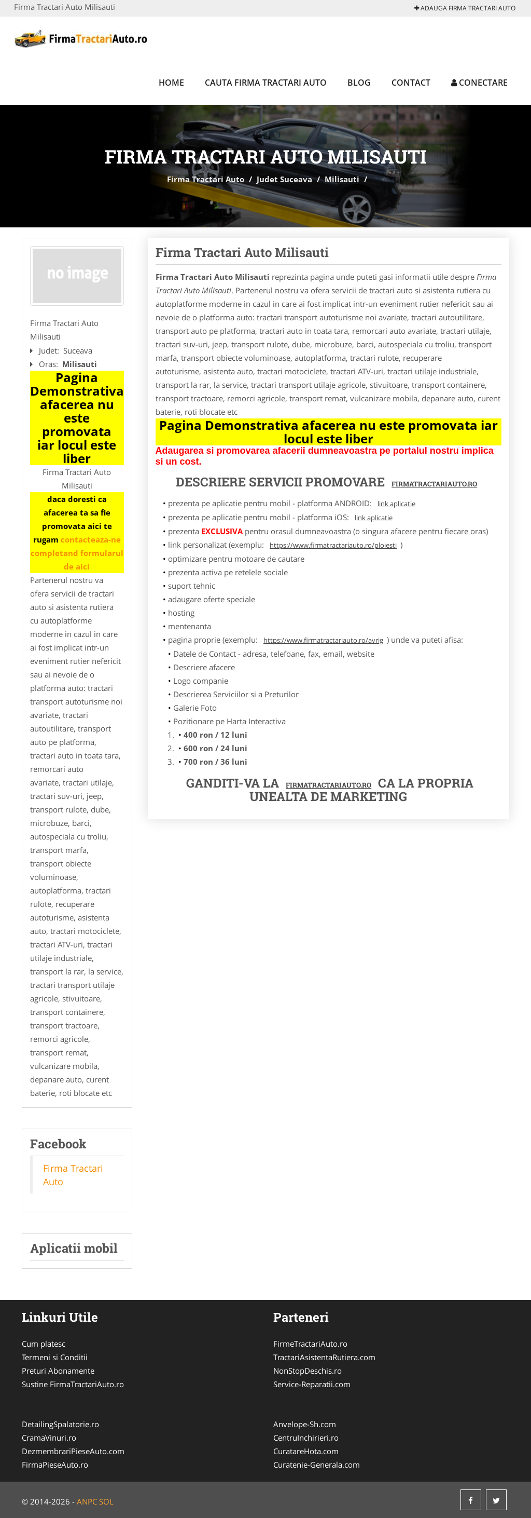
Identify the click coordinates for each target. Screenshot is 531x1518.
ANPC (87, 1501)
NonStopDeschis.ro (307, 1370)
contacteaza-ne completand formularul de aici (77, 553)
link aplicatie (396, 503)
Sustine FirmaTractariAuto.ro (73, 1384)
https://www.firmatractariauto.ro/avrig (323, 640)
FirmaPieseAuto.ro (55, 1464)
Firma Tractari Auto (205, 179)
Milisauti (342, 179)
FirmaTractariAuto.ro (328, 785)
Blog (359, 82)
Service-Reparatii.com (312, 1384)
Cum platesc (43, 1343)
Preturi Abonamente (58, 1370)
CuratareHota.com (306, 1451)
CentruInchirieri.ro (306, 1437)
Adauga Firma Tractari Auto (464, 8)
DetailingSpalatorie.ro (60, 1424)
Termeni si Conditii (55, 1357)
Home (171, 82)
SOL (106, 1501)
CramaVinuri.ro (49, 1437)
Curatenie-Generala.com (316, 1464)
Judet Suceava (284, 179)
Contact (411, 82)
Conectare (479, 82)
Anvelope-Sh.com (304, 1424)
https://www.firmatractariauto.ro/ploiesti (333, 545)
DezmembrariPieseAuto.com (73, 1451)
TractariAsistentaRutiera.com (324, 1357)
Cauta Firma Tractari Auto (266, 82)
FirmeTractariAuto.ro (310, 1343)
